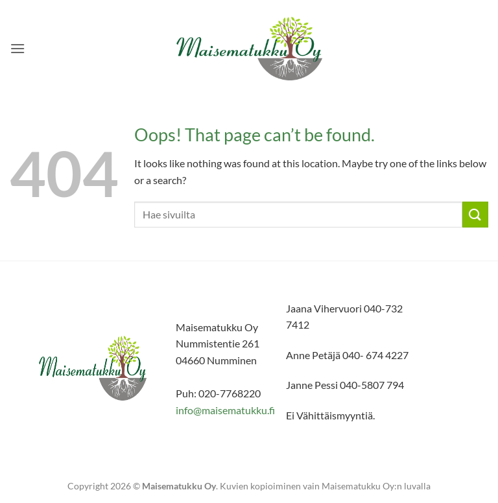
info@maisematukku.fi (225, 410)
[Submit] (475, 214)
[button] (17, 48)
